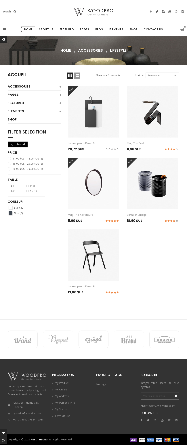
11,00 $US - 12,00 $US (28, 158)
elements (16, 111)
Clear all (17, 144)
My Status (61, 409)
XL (33, 190)
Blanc (19, 207)
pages (13, 94)
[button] (4, 29)
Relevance (162, 75)
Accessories (19, 86)
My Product (61, 383)
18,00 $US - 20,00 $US (28, 163)
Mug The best (135, 143)
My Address (62, 396)
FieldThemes (39, 439)
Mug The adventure (80, 214)
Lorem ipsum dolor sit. (82, 143)
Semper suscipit (137, 214)
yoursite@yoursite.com (27, 413)
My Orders (61, 389)
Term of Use (62, 416)
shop (12, 119)
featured (16, 103)
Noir (18, 213)
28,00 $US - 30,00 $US (28, 168)
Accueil (17, 75)
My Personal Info (65, 402)
